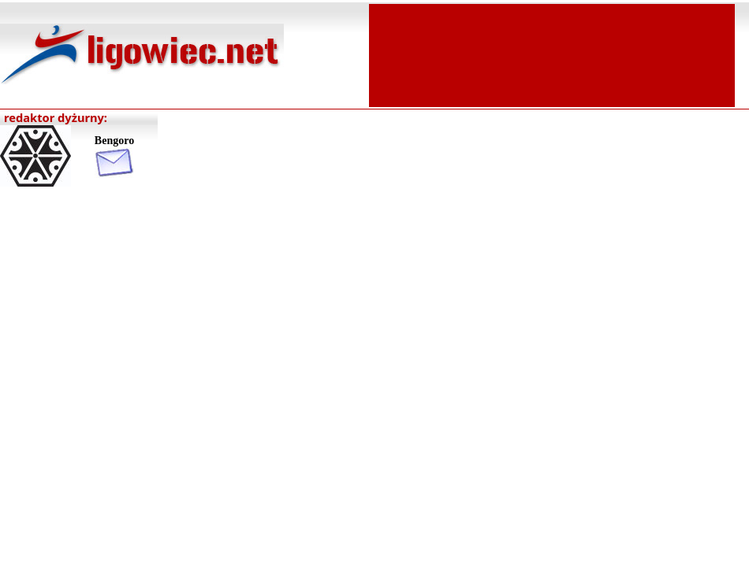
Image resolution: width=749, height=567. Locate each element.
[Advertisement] (552, 54)
